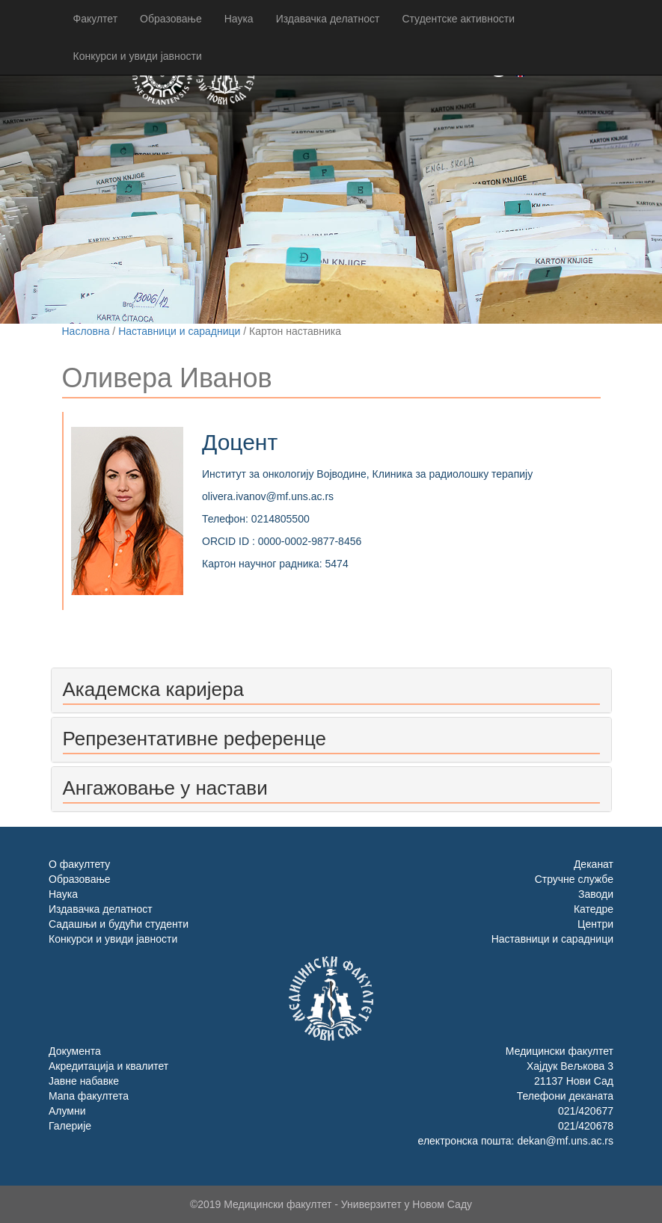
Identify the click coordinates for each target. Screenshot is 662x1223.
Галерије (70, 1126)
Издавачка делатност (328, 19)
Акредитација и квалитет (108, 1066)
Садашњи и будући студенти (119, 924)
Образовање (171, 19)
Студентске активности (458, 19)
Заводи (595, 894)
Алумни (67, 1111)
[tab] (331, 690)
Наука (239, 19)
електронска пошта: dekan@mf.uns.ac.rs (515, 1141)
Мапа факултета (89, 1096)
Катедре (593, 909)
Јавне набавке (84, 1081)
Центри (595, 924)
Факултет (95, 19)
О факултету (79, 864)
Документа (75, 1051)
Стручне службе (574, 879)
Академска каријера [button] (153, 689)
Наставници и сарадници (179, 331)
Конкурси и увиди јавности (137, 56)
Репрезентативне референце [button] (194, 738)
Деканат (593, 864)
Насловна (86, 331)
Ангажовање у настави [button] (165, 788)
